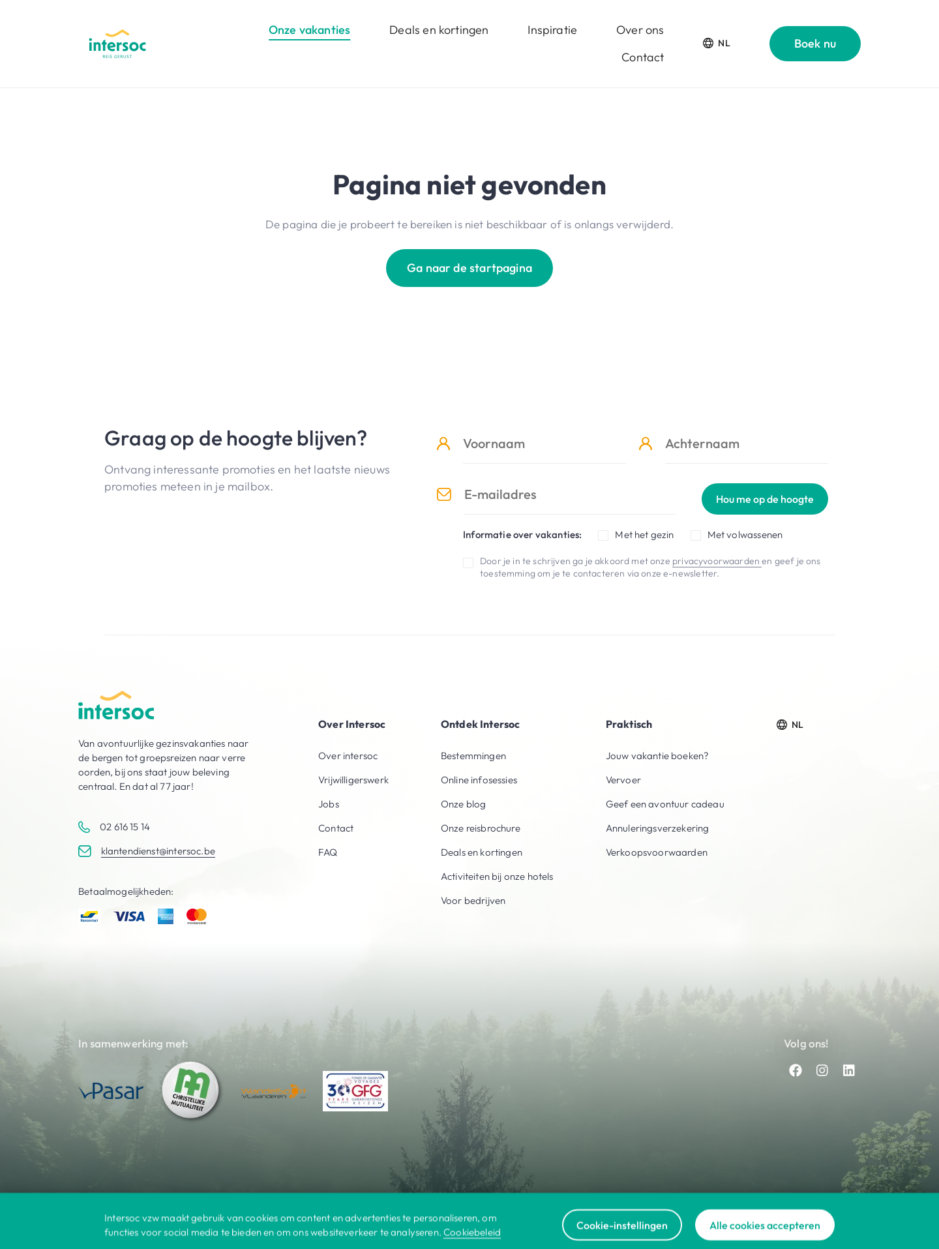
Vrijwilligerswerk (353, 780)
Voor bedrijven (473, 900)
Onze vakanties (309, 29)
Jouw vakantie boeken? (657, 755)
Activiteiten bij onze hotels (497, 876)
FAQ (328, 852)
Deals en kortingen (438, 29)
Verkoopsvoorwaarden (657, 852)
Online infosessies (479, 780)
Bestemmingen (473, 755)
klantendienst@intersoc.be (158, 851)
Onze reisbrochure (480, 828)
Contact (642, 57)
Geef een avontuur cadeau (665, 804)
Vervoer (623, 780)
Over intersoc (348, 755)
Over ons (640, 29)
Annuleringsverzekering (657, 828)
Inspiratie (552, 29)
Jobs (328, 804)
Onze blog (463, 804)
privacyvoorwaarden (717, 561)
